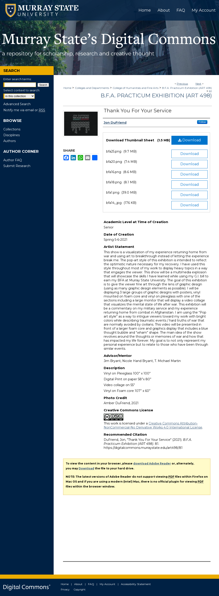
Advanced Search (17, 104)
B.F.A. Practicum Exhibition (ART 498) (187, 88)
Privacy (65, 589)
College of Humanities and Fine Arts (135, 88)
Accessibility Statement (136, 584)
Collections (11, 129)
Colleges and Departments (92, 88)
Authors (9, 141)
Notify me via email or (24, 110)
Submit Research (16, 166)
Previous (182, 83)
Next (198, 83)
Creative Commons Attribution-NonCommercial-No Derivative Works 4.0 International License (153, 425)
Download (189, 140)
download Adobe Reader (152, 463)
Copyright (79, 589)
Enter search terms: (17, 79)
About (78, 584)
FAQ (91, 584)
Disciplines (11, 135)
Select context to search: (21, 90)
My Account (107, 584)
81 (210, 91)
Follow (202, 122)
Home (67, 88)
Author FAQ (12, 160)
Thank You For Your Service (138, 111)
